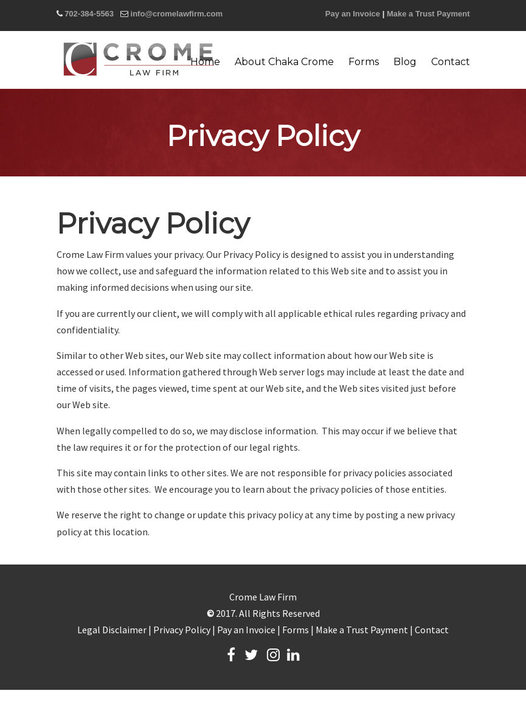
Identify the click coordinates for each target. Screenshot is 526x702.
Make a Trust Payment (428, 13)
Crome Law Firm (139, 59)
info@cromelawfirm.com (177, 13)
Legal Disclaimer (112, 630)
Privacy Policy (181, 630)
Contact (432, 630)
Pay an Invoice (352, 13)
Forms (295, 630)
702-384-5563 (89, 13)
